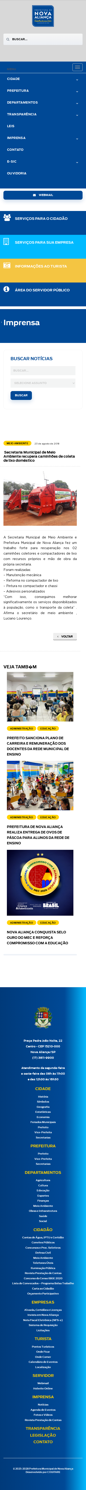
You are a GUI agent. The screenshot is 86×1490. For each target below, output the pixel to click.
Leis (11, 126)
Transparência (21, 114)
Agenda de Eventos (43, 1410)
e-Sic (12, 161)
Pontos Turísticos (43, 1347)
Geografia (43, 1107)
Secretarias (43, 1137)
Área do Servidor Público (42, 290)
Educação (43, 1190)
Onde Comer (43, 1357)
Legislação (43, 1435)
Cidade (13, 79)
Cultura (43, 1185)
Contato (15, 150)
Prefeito (43, 1127)
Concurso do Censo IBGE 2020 (43, 1278)
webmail (43, 195)
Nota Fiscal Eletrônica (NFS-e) (43, 1320)
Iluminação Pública (43, 1268)
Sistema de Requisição (43, 1325)
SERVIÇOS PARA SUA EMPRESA (44, 242)
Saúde (43, 1216)
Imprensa (16, 138)
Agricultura (43, 1180)
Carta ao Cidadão (43, 1288)
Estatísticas (43, 1112)
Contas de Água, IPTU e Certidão (43, 1237)
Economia (43, 1117)
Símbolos (43, 1102)
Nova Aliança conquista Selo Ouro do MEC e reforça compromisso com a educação (37, 938)
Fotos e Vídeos (43, 1415)
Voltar (65, 636)
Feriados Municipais (43, 1122)
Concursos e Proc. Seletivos (43, 1248)
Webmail (43, 1383)
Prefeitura (18, 90)
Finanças (43, 1201)
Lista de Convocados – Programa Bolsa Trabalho (43, 1283)
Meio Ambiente (43, 1206)
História (43, 1097)
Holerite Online (43, 1388)
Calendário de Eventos (43, 1362)
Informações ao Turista (41, 266)
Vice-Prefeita (43, 1132)
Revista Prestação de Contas (43, 1273)
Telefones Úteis (43, 1263)
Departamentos (22, 102)
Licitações (43, 1330)
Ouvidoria (17, 173)
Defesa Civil (43, 1253)
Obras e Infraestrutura (43, 1211)
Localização (43, 1367)
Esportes (43, 1196)
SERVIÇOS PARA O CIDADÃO (41, 219)
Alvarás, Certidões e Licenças (43, 1310)
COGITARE (53, 1472)
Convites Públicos (43, 1242)
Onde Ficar (43, 1352)
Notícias (43, 1404)
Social (43, 1221)
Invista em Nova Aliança (43, 1315)
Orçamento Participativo (43, 1293)
